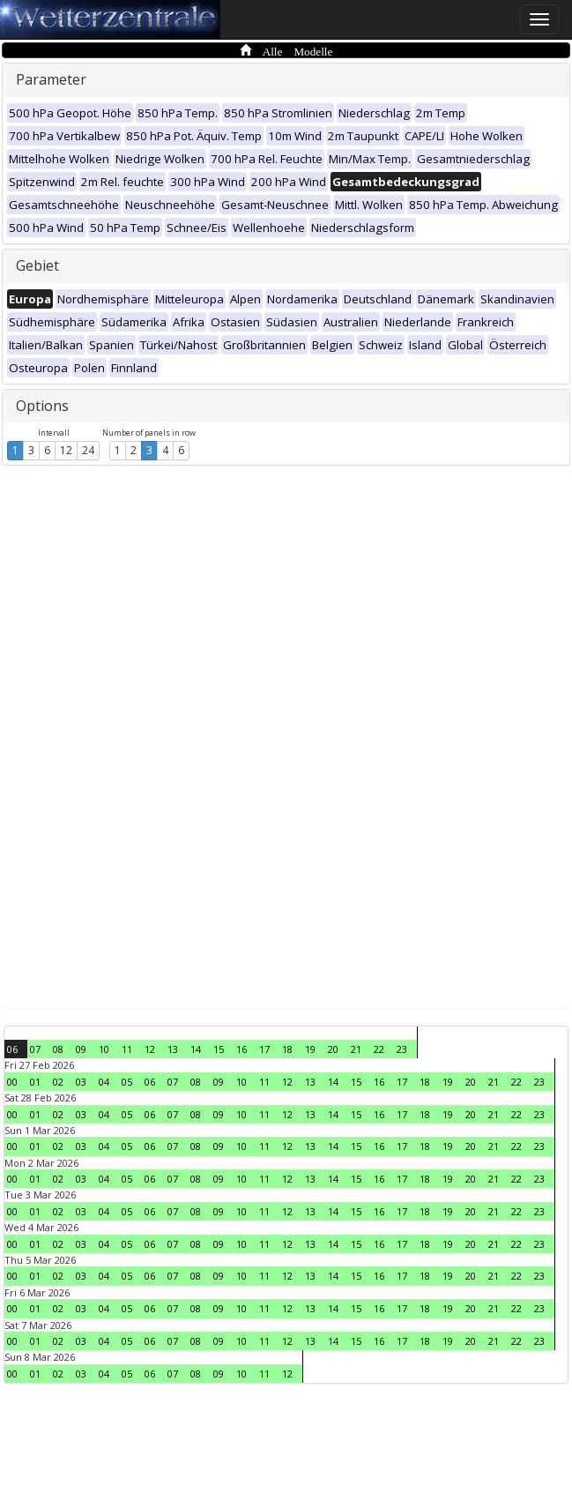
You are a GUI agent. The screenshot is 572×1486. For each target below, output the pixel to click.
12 (66, 450)
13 (172, 1049)
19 (310, 1049)
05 (127, 1081)
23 (402, 1049)
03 (81, 1081)
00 (12, 1081)
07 (35, 1049)
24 (88, 450)
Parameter (51, 79)
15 (218, 1049)
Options (42, 405)
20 (333, 1049)
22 (379, 1049)
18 (287, 1049)
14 (195, 1049)
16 (241, 1049)
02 (58, 1081)
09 (81, 1049)
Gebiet (37, 265)
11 (127, 1049)
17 (264, 1049)
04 (104, 1081)
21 (356, 1049)
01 (35, 1081)
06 (12, 1049)
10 (104, 1049)
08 (58, 1049)
